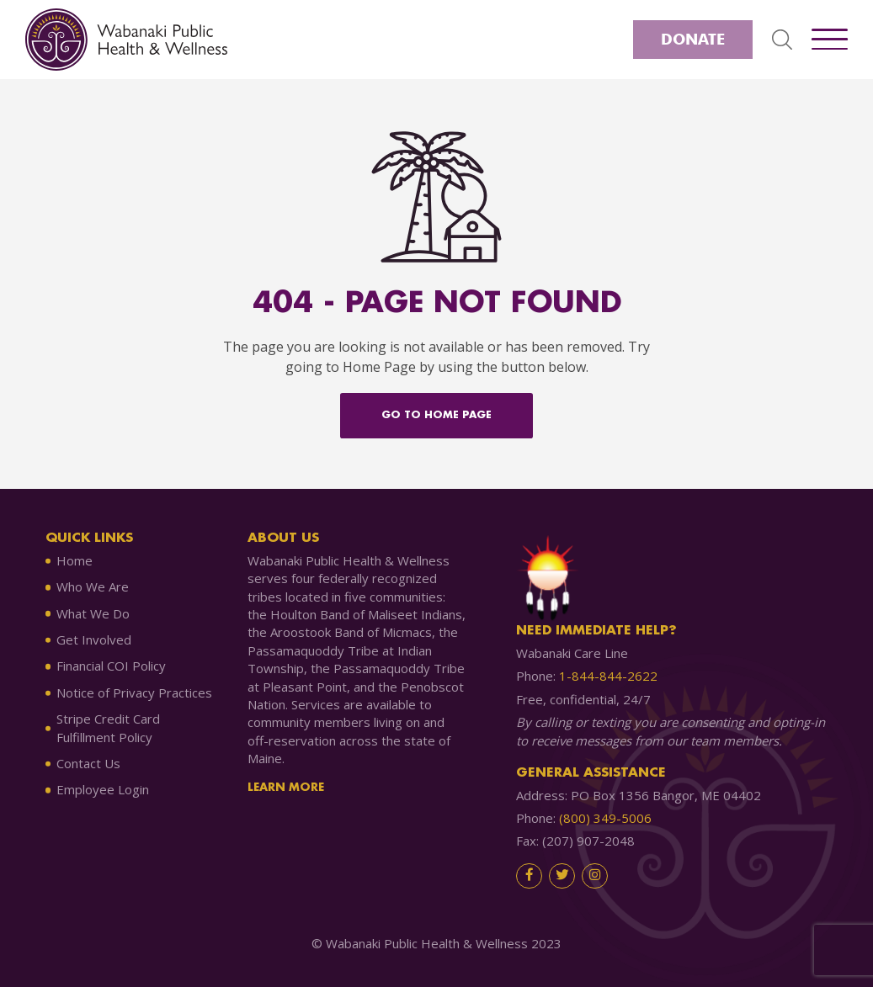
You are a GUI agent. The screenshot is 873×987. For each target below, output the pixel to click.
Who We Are (92, 586)
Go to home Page (436, 415)
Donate (693, 39)
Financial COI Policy (111, 665)
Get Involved (93, 639)
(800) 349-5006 (605, 817)
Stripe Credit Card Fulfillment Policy (108, 727)
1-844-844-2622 (608, 675)
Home (74, 560)
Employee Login (102, 789)
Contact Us (88, 763)
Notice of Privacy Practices (134, 692)
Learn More (286, 787)
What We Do (93, 613)
